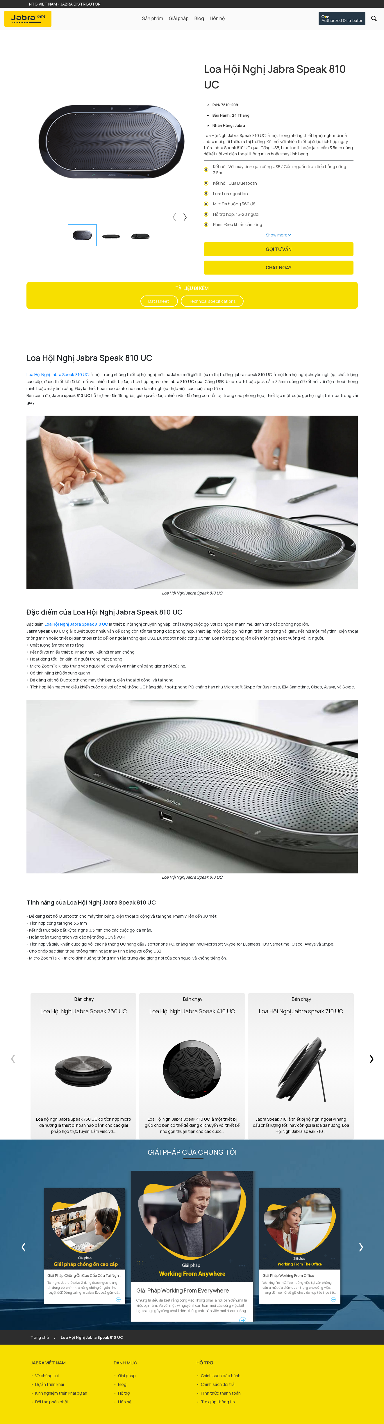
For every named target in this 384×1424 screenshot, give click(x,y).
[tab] (82, 235)
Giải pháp (127, 1375)
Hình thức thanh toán (221, 1393)
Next (186, 216)
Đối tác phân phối (51, 1402)
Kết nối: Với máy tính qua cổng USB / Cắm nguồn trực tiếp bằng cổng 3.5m (279, 170)
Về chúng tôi (47, 1375)
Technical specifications (212, 301)
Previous (173, 216)
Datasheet (159, 301)
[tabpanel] (111, 141)
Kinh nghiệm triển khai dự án (61, 1393)
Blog (199, 18)
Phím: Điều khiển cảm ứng (237, 224)
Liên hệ (217, 18)
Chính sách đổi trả (218, 1384)
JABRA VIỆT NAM (48, 1363)
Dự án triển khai (49, 1384)
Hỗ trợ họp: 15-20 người (236, 214)
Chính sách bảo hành (220, 1375)
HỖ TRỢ (205, 1363)
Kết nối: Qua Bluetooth (235, 183)
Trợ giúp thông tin (218, 1402)
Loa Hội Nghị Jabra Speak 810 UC (57, 374)
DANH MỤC (125, 1363)
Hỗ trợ (124, 1393)
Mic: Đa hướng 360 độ (234, 204)
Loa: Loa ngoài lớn (230, 193)
